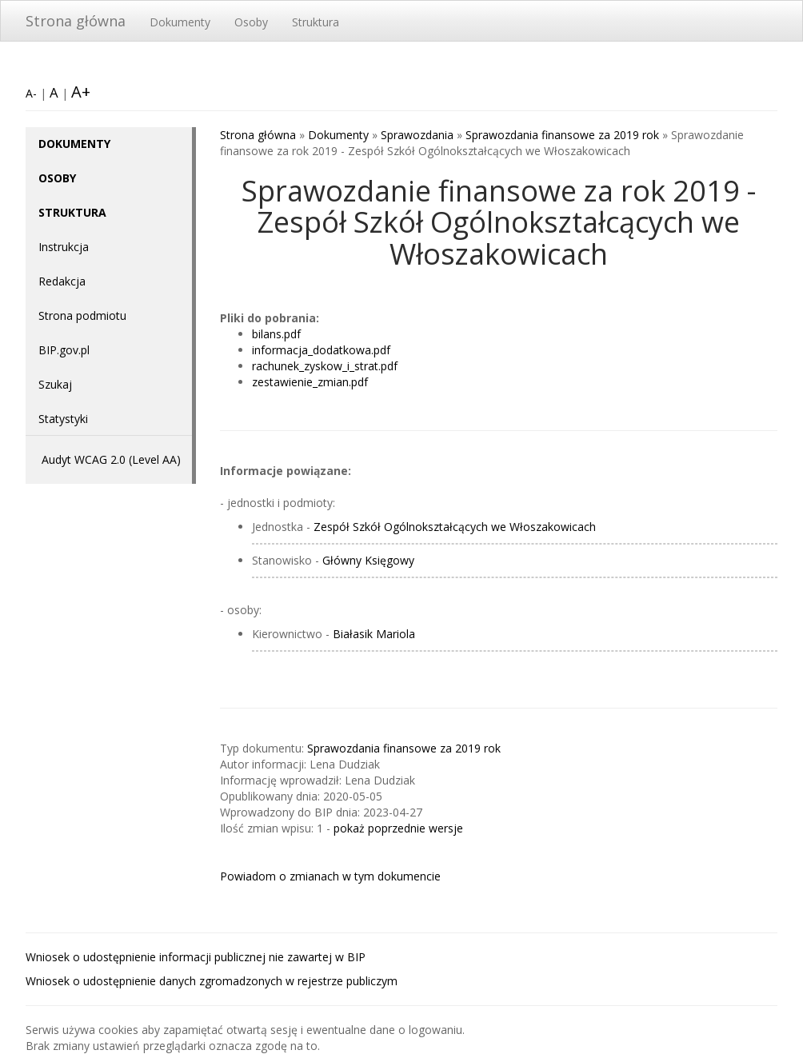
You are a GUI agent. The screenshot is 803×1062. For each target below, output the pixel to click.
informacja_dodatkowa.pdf (321, 349)
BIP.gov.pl (64, 349)
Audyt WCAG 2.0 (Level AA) (111, 459)
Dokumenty (180, 22)
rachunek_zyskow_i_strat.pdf (325, 365)
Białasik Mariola (374, 633)
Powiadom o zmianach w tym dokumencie (330, 876)
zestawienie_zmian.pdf (310, 381)
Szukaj (55, 384)
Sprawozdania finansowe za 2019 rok (562, 134)
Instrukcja (63, 246)
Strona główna (76, 20)
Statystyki (63, 418)
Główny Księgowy (368, 560)
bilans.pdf (276, 333)
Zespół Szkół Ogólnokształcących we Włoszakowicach (455, 526)
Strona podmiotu (82, 315)
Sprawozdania (417, 134)
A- (31, 93)
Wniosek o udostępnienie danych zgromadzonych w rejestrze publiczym (212, 980)
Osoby (251, 22)
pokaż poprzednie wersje (398, 828)
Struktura (315, 22)
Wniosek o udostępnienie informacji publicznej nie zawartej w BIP (196, 956)
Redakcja (62, 281)
